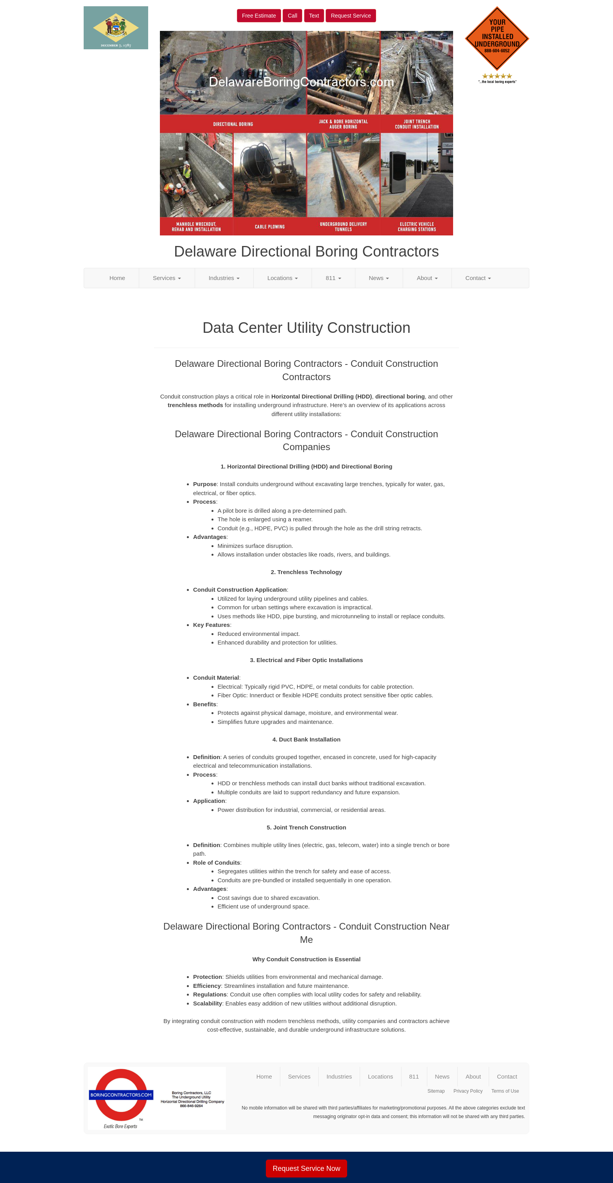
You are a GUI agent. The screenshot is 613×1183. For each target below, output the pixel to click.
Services (167, 278)
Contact (478, 278)
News (379, 278)
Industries (224, 278)
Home (117, 278)
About (427, 278)
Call (292, 16)
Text (314, 16)
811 (333, 278)
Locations (282, 278)
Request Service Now (306, 1168)
